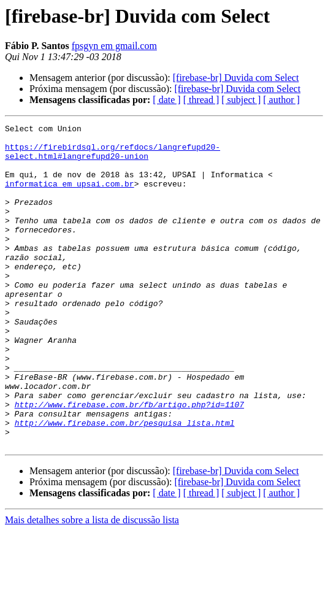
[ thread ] (201, 99)
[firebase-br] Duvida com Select (236, 77)
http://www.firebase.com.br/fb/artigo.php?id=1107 (129, 461)
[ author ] (281, 99)
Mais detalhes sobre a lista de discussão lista (92, 584)
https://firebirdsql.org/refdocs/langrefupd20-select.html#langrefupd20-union (112, 158)
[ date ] (166, 99)
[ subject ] (241, 99)
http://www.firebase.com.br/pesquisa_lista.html (125, 483)
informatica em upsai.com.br (69, 196)
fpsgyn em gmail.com (114, 45)
